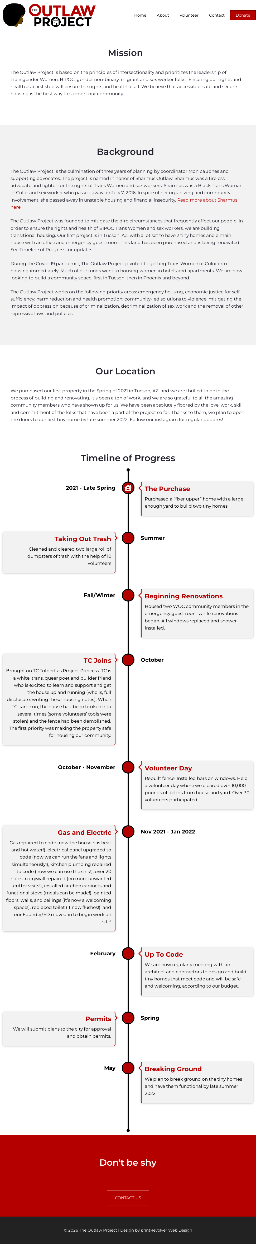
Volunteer (189, 15)
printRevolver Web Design (166, 1230)
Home (140, 15)
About (163, 15)
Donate (243, 15)
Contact (217, 15)
